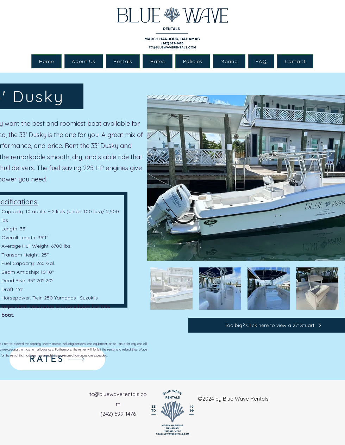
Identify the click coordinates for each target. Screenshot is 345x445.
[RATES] (57, 358)
